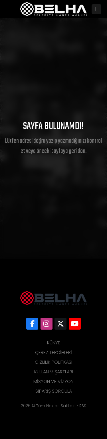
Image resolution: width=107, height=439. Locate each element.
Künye (53, 343)
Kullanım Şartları (53, 372)
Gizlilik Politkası (53, 362)
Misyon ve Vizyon (53, 381)
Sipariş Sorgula (53, 391)
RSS (82, 406)
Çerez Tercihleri (53, 352)
